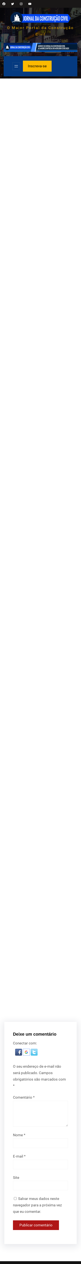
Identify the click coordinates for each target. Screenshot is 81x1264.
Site (16, 1177)
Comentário (24, 1097)
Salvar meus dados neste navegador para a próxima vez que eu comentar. (37, 1205)
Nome (19, 1135)
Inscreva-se (37, 66)
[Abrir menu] (16, 66)
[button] (19, 1054)
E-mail (19, 1156)
